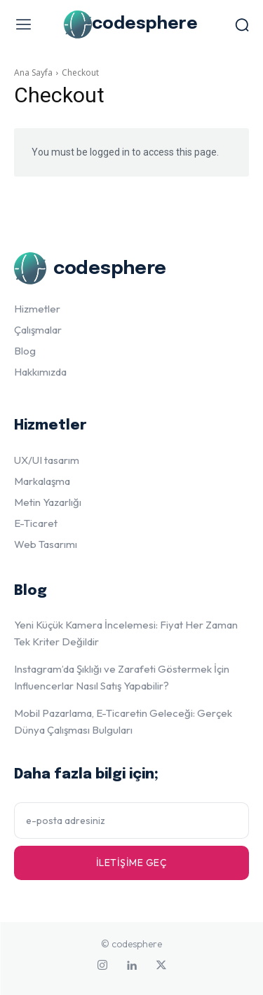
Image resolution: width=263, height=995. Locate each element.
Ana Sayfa (33, 72)
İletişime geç (132, 862)
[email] (131, 820)
